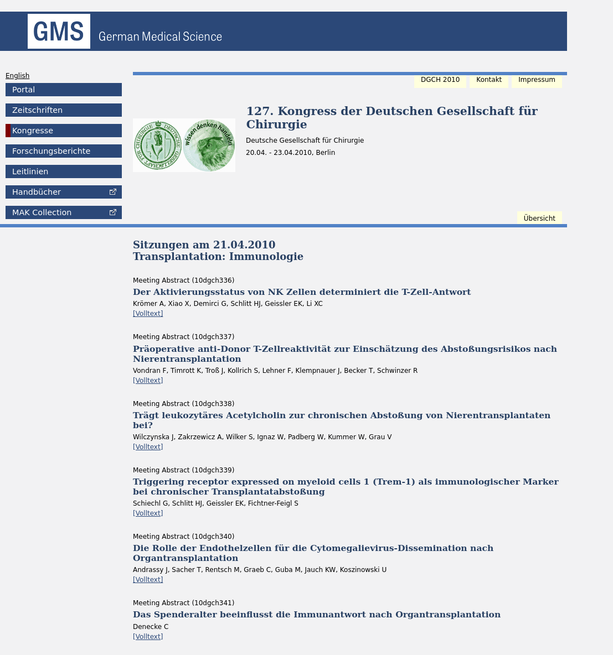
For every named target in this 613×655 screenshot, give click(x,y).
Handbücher (36, 192)
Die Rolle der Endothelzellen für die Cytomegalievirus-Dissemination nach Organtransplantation (313, 553)
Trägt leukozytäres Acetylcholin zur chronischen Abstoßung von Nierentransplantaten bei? (341, 420)
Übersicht (539, 218)
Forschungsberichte (51, 151)
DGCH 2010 (440, 80)
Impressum (536, 80)
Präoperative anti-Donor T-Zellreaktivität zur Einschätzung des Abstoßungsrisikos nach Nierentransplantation (345, 354)
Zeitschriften (37, 110)
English (17, 76)
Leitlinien (30, 171)
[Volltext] (148, 314)
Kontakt (489, 80)
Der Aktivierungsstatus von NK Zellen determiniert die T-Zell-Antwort (302, 292)
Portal (23, 89)
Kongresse (32, 130)
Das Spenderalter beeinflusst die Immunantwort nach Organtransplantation (317, 614)
